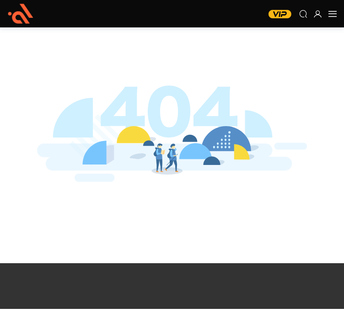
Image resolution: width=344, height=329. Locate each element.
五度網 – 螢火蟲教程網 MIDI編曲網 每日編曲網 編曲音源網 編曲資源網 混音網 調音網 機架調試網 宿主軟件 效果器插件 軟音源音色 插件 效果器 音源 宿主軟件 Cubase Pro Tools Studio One (20, 13)
